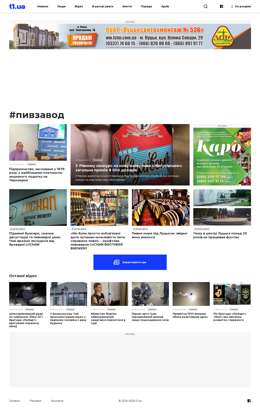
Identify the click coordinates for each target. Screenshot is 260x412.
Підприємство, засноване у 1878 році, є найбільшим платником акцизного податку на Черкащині (36, 174)
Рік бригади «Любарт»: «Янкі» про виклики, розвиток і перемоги (229, 316)
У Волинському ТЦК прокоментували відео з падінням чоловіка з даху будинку (68, 318)
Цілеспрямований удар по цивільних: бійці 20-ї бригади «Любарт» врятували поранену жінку (26, 320)
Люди (64, 6)
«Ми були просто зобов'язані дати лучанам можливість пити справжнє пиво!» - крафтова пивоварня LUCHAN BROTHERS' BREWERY (98, 240)
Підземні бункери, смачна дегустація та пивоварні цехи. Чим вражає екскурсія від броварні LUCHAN (35, 238)
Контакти (57, 400)
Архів (167, 6)
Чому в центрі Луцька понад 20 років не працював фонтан (220, 235)
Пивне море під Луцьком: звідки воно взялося (159, 235)
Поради (148, 6)
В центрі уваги (105, 6)
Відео (81, 6)
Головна (14, 400)
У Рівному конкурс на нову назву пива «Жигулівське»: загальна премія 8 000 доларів (129, 167)
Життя (129, 6)
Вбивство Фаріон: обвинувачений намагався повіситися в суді (108, 318)
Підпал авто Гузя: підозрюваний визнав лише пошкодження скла (150, 316)
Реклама (35, 400)
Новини (45, 6)
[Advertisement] (130, 81)
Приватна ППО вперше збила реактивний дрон (190, 315)
